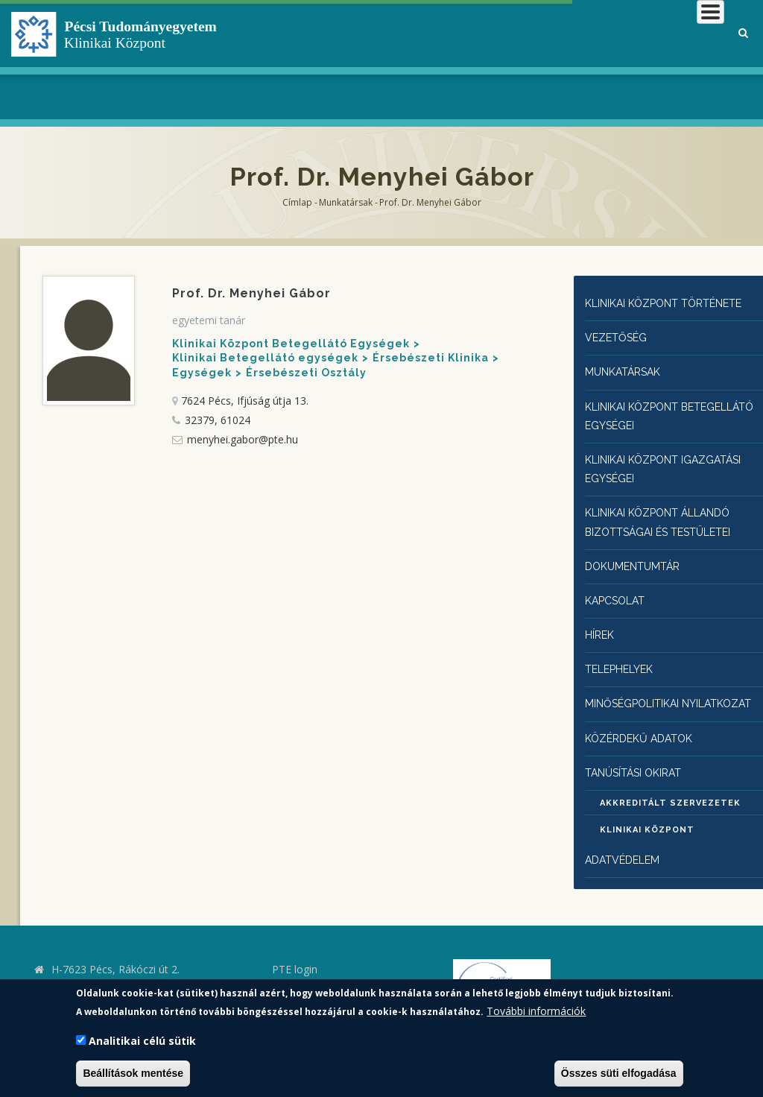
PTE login (294, 950)
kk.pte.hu (76, 971)
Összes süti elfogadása (619, 1073)
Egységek (202, 373)
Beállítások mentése (133, 1073)
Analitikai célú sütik (142, 1041)
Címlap (297, 202)
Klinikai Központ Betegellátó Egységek (291, 344)
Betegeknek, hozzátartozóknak (485, 59)
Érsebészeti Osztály (306, 373)
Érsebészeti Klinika (431, 358)
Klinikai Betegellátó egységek (265, 358)
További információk (536, 1011)
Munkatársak (346, 202)
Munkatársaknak (663, 59)
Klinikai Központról (341, 59)
